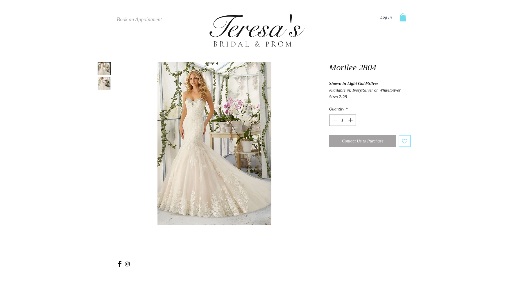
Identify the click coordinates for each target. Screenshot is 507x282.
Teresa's (253, 28)
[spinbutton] (342, 120)
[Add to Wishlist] (405, 141)
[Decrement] (334, 120)
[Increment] (351, 120)
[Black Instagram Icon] (127, 264)
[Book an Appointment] (139, 19)
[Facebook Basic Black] (120, 264)
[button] (402, 17)
